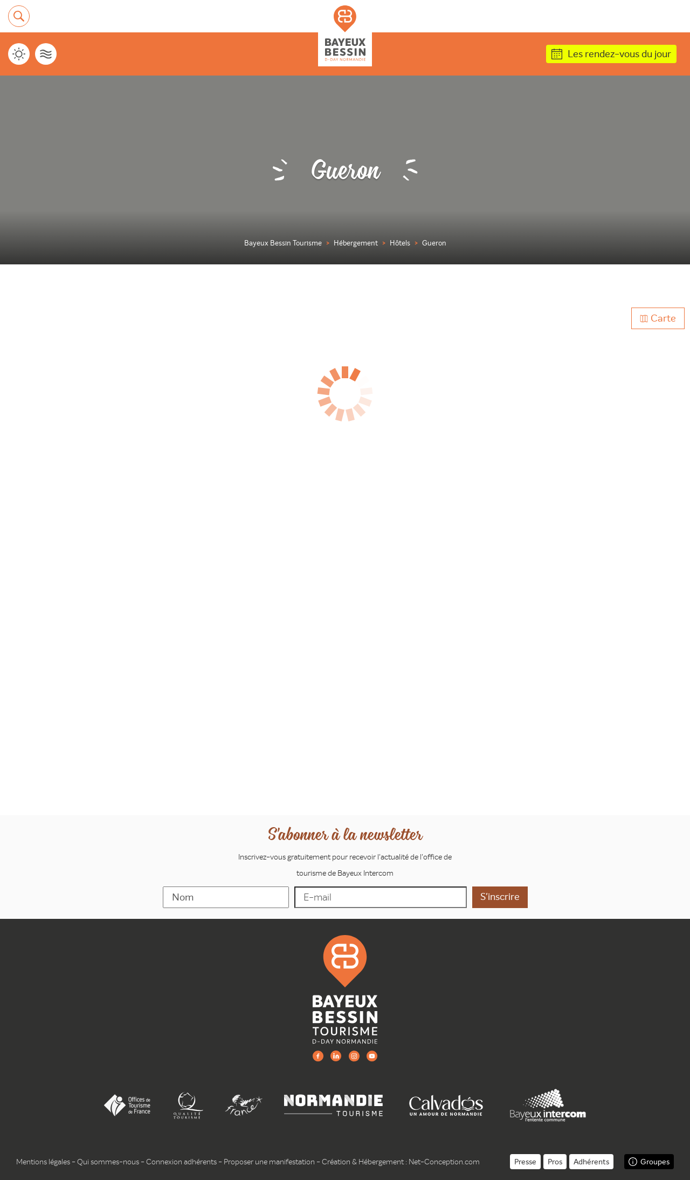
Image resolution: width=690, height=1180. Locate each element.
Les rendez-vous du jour (619, 53)
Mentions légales (43, 1162)
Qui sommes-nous (108, 1162)
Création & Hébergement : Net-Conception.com (401, 1162)
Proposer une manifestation (269, 1162)
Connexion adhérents (181, 1162)
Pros (555, 1162)
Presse (525, 1162)
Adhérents (591, 1162)
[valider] (500, 897)
